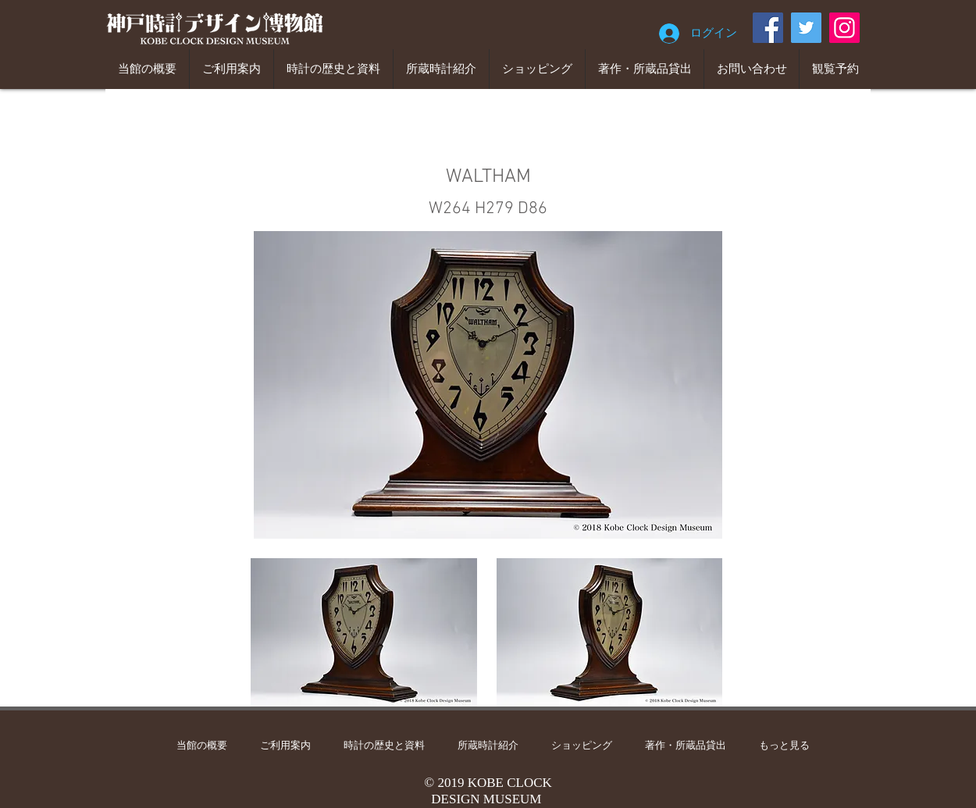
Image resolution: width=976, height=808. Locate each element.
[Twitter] (806, 27)
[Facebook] (768, 27)
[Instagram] (844, 27)
